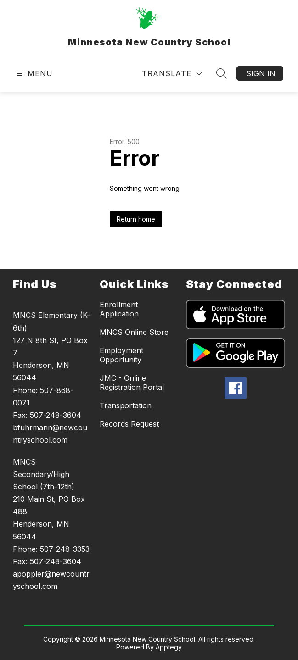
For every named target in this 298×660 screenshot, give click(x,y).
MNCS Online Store (134, 332)
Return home (136, 219)
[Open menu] (34, 73)
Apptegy (169, 647)
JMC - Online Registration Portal (132, 382)
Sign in (261, 73)
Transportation (126, 405)
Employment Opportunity (121, 355)
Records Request (129, 423)
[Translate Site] (172, 73)
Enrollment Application (119, 309)
